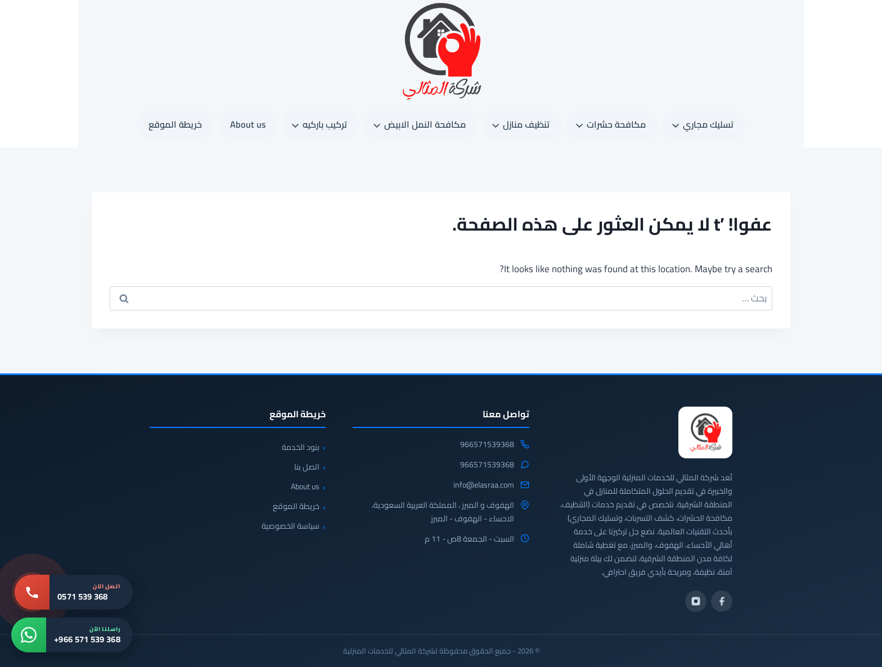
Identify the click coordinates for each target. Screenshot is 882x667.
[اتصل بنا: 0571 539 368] (74, 592)
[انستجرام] (695, 601)
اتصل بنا (307, 466)
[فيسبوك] (721, 601)
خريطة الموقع (175, 124)
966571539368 (487, 445)
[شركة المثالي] (705, 432)
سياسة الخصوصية (291, 526)
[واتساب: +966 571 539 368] (72, 635)
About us (248, 124)
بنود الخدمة (301, 447)
